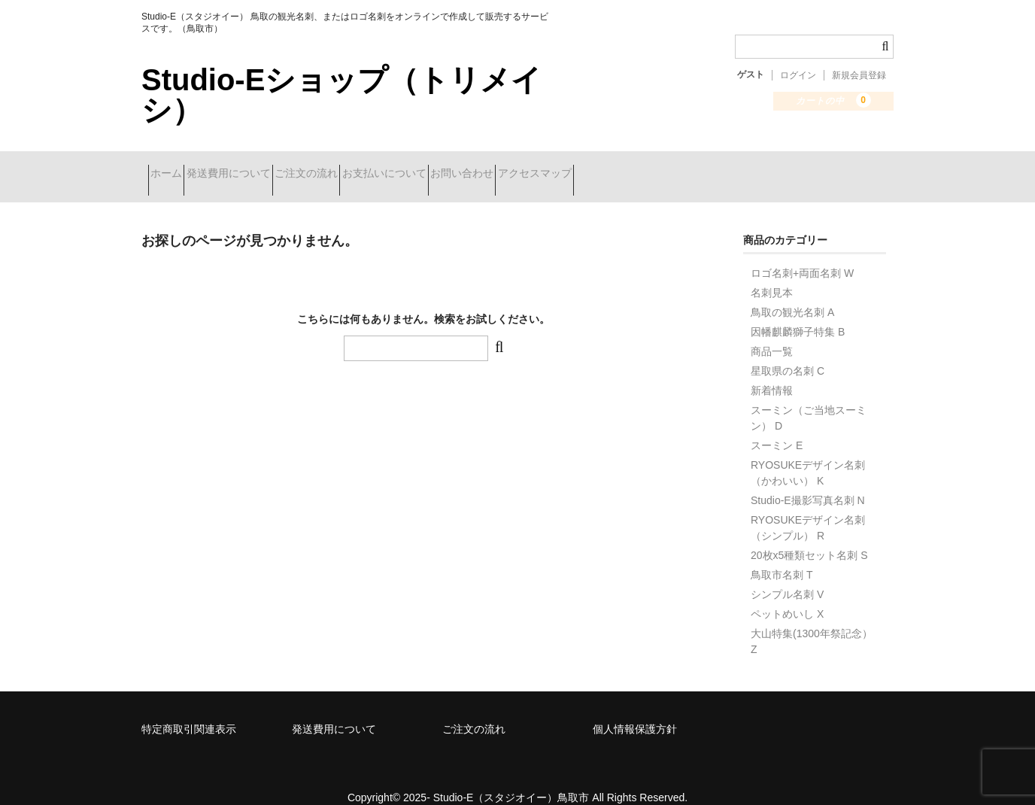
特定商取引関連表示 (188, 709)
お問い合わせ (575, 167)
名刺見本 (772, 273)
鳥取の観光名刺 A (792, 293)
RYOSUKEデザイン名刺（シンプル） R (808, 508)
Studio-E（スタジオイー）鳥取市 (511, 778)
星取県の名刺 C (787, 351)
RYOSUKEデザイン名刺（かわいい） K (808, 453)
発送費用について (262, 167)
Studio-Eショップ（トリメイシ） (341, 94)
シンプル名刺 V (787, 575)
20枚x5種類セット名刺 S (809, 536)
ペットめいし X (787, 594)
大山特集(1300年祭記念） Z (812, 622)
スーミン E (777, 426)
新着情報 (772, 371)
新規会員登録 (859, 75)
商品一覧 (772, 332)
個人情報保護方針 (635, 709)
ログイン (798, 75)
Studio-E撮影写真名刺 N (808, 481)
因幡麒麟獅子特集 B (798, 312)
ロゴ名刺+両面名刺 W (802, 254)
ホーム (173, 167)
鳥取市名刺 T (781, 555)
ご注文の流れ (366, 167)
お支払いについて (471, 167)
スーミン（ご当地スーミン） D (809, 398)
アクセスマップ (675, 167)
